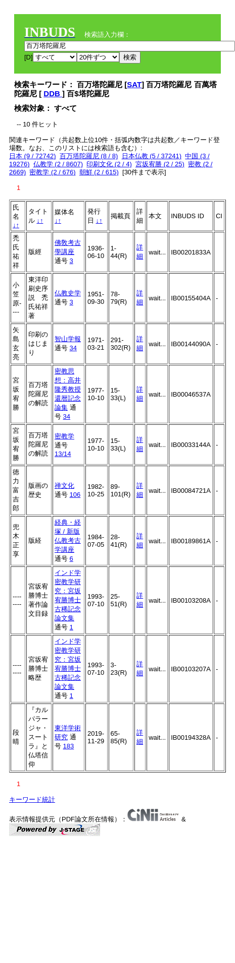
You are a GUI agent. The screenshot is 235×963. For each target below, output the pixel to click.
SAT (134, 84)
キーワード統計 (32, 799)
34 (73, 348)
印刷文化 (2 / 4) (109, 164)
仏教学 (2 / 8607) (58, 164)
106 (75, 494)
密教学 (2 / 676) (52, 172)
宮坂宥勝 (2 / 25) (159, 164)
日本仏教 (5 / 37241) (152, 156)
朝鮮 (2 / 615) (99, 172)
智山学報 (68, 339)
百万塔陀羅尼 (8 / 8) (89, 156)
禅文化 (64, 485)
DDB (52, 93)
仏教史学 (68, 293)
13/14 (63, 454)
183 (68, 746)
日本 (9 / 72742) (32, 156)
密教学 (64, 436)
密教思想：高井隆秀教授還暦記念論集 (68, 389)
